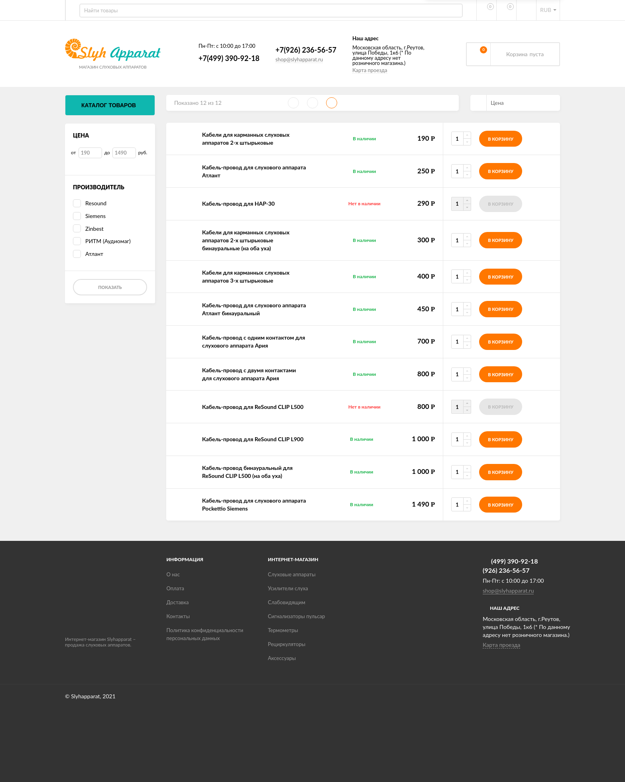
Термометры (283, 630)
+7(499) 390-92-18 (215, 58)
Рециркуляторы (286, 644)
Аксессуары (282, 658)
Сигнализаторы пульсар (296, 616)
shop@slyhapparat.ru (285, 59)
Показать (110, 287)
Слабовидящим (286, 602)
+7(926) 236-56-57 (291, 49)
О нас (173, 574)
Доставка (178, 602)
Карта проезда (355, 70)
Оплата (175, 588)
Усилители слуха (288, 588)
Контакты (178, 616)
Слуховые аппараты (292, 574)
